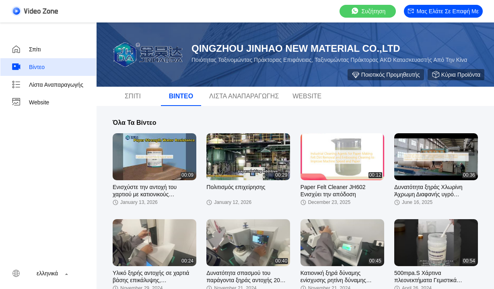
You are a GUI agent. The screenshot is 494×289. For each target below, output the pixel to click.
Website (30, 102)
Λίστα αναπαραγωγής (47, 85)
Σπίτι (26, 49)
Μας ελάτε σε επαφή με (443, 11)
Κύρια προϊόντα (456, 75)
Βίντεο (28, 67)
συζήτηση (368, 11)
